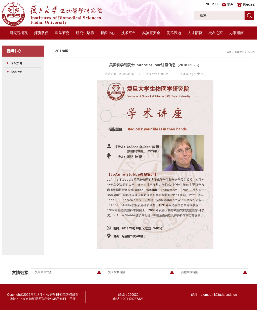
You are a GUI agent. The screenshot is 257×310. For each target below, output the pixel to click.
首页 (229, 52)
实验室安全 (151, 33)
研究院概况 (19, 33)
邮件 (230, 4)
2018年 (251, 52)
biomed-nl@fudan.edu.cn (219, 294)
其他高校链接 (189, 272)
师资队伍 (41, 33)
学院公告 (16, 63)
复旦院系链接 (116, 272)
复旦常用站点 (43, 272)
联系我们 (249, 4)
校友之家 (215, 33)
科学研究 (62, 33)
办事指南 (236, 33)
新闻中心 (107, 33)
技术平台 (128, 33)
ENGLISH (211, 4)
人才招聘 (195, 33)
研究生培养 (85, 33)
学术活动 (16, 71)
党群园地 (174, 33)
